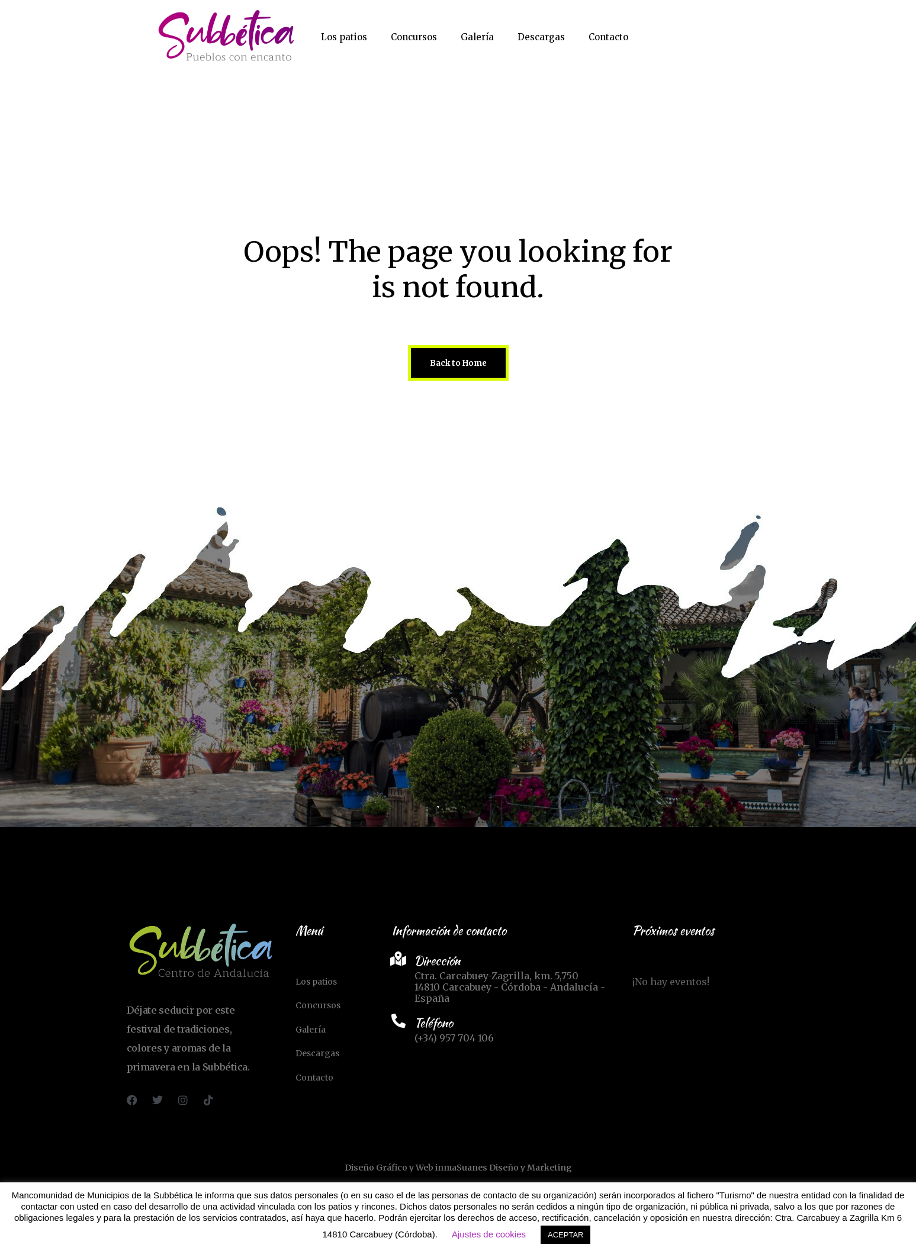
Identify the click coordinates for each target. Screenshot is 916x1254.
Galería (477, 37)
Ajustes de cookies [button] (489, 1234)
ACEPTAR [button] (565, 1234)
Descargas (541, 37)
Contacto (608, 37)
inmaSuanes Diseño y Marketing (503, 1167)
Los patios (344, 37)
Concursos (414, 37)
